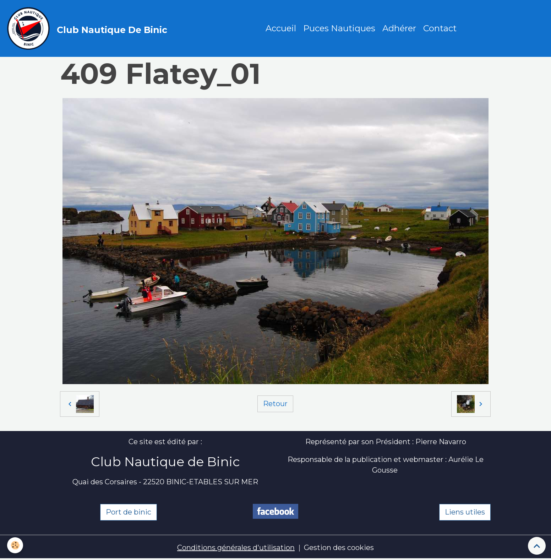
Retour (275, 403)
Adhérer (399, 28)
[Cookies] (15, 545)
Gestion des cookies (339, 547)
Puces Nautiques (339, 28)
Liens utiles (465, 512)
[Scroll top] (537, 546)
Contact (440, 28)
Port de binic (128, 512)
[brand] (89, 28)
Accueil (281, 28)
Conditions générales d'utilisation (236, 547)
